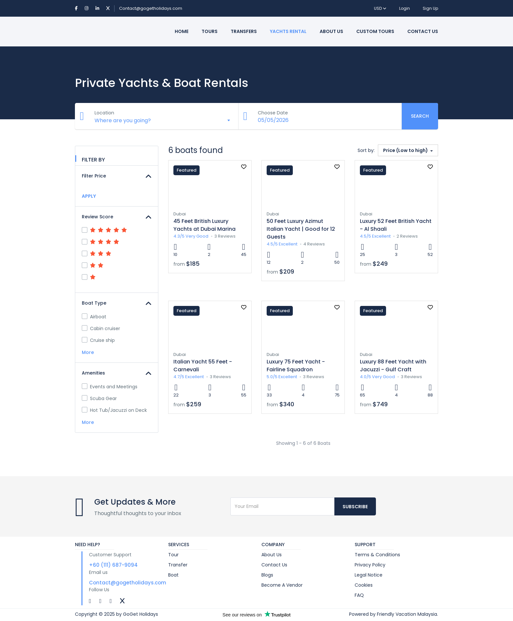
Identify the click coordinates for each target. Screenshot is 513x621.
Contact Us (422, 31)
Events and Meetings (109, 386)
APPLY (89, 196)
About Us (331, 31)
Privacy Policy (370, 565)
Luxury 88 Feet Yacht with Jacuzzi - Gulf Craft (393, 365)
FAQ (359, 595)
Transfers (244, 31)
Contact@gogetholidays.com (150, 8)
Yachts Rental (288, 31)
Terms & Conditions (377, 554)
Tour (173, 554)
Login (404, 8)
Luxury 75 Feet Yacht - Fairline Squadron (296, 365)
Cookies (364, 585)
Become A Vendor (282, 585)
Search (420, 116)
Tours (210, 31)
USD (380, 8)
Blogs (267, 575)
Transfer (177, 565)
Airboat (94, 316)
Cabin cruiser (101, 328)
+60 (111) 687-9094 (113, 565)
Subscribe (355, 506)
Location (104, 112)
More (88, 352)
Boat (173, 575)
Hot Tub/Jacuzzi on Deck (114, 410)
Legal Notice (368, 575)
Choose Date (273, 112)
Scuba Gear (99, 398)
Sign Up (430, 8)
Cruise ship (98, 340)
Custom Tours (375, 31)
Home (181, 31)
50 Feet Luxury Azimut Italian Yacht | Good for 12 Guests (301, 229)
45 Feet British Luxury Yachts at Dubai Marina (204, 225)
